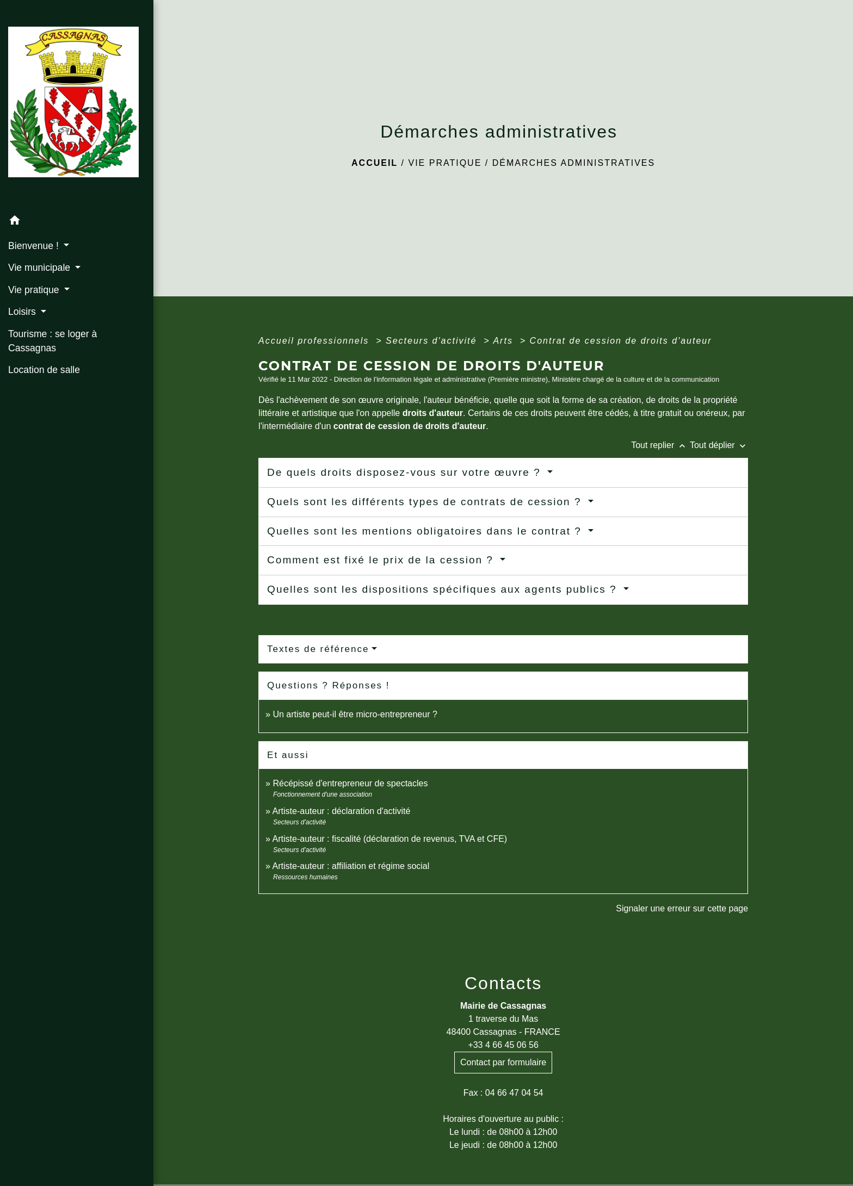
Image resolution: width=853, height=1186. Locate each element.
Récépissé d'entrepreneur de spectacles (350, 783)
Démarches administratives (574, 162)
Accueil (374, 162)
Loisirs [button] (23, 311)
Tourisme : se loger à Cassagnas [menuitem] (52, 340)
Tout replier (660, 445)
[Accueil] (76, 105)
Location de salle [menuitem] (44, 369)
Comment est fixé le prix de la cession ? (382, 560)
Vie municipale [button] (40, 267)
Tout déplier (719, 445)
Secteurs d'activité (433, 340)
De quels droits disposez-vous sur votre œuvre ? (406, 472)
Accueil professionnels (315, 340)
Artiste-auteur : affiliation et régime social (351, 866)
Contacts (503, 983)
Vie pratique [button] (34, 289)
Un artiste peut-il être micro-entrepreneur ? (355, 714)
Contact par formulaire (503, 1062)
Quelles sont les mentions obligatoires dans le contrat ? (426, 531)
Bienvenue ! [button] (34, 245)
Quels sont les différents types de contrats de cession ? (426, 501)
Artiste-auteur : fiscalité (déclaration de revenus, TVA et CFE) (390, 838)
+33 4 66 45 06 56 (503, 1045)
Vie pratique (444, 162)
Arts (504, 340)
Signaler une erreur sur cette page (682, 908)
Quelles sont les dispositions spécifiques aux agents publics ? (444, 589)
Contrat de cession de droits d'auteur (621, 340)
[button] (76, 222)
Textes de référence (318, 649)
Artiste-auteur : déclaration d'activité (342, 811)
